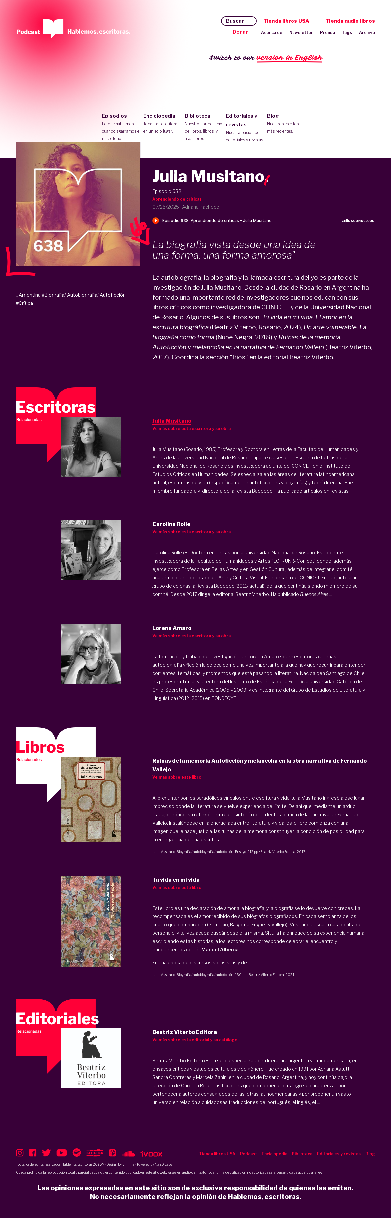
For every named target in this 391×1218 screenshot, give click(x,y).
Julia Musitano (163, 852)
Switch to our (266, 58)
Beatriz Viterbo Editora (277, 852)
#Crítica (24, 303)
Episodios (121, 127)
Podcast (248, 1153)
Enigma (128, 1164)
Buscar (235, 21)
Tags (347, 32)
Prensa (327, 32)
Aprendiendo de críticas (177, 199)
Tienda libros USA (286, 21)
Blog (286, 124)
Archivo (367, 32)
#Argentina (28, 295)
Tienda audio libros (350, 21)
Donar (240, 32)
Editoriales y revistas (245, 128)
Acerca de (272, 32)
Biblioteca (204, 127)
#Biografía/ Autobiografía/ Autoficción (84, 295)
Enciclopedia (162, 124)
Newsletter (301, 32)
